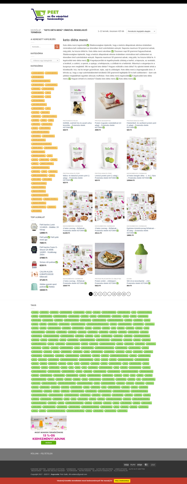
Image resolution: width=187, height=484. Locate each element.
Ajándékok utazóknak (38, 155)
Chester (145, 347)
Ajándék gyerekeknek (39, 139)
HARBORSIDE (121, 379)
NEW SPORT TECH (103, 339)
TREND (104, 363)
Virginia (64, 367)
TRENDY (35, 398)
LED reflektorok (54, 359)
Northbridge (55, 387)
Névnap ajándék (59, 375)
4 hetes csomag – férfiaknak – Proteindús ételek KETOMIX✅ (75, 229)
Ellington (136, 402)
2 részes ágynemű (38, 72)
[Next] (129, 294)
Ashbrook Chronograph (39, 402)
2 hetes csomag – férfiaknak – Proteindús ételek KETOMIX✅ (75, 282)
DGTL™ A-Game (95, 379)
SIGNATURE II (37, 335)
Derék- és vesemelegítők (51, 335)
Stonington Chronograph (114, 398)
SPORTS (105, 355)
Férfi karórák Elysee (105, 367)
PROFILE (35, 339)
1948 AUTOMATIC (38, 108)
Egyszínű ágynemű (100, 371)
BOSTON (106, 328)
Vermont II (107, 402)
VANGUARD (103, 331)
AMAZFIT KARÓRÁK (47, 163)
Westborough (44, 387)
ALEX (49, 155)
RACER (85, 343)
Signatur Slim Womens (49, 383)
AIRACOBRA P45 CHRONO (40, 132)
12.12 (48, 96)
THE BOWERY (138, 324)
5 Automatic (36, 88)
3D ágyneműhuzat (38, 84)
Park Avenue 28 (46, 398)
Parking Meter (53, 339)
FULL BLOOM (83, 398)
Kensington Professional (125, 359)
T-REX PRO (118, 335)
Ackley (43, 120)
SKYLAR (124, 367)
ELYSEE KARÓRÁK (148, 379)
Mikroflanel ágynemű (146, 371)
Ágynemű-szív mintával (39, 183)
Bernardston (140, 383)
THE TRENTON (126, 402)
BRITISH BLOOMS (104, 316)
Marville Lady (36, 320)
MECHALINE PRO (87, 347)
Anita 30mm (53, 171)
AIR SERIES (36, 135)
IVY (134, 312)
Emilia (97, 383)
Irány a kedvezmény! (122, 481)
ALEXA (35, 159)
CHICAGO (130, 328)
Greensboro (106, 395)
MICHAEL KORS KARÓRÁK (67, 383)
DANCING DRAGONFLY (115, 320)
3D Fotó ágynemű (38, 76)
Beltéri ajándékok (106, 406)
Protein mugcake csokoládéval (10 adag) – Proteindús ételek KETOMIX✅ (108, 125)
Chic (104, 387)
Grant (126, 375)
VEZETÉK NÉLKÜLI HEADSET (54, 471)
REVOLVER (50, 331)
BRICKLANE (77, 351)
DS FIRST (65, 387)
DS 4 (34, 359)
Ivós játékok (60, 355)
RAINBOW (59, 320)
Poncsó (113, 324)
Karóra (35, 410)
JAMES (140, 375)
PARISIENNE (57, 398)
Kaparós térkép (108, 375)
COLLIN (105, 359)
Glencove (62, 363)
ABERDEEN (36, 116)
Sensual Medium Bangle (84, 383)
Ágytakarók (52, 206)
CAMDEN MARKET (66, 347)
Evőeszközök (151, 343)
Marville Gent (52, 324)
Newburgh (125, 387)
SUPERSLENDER (66, 312)
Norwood (133, 406)
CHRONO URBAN (144, 355)
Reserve (137, 339)
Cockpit (88, 328)
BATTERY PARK (74, 406)
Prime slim (48, 351)
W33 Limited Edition (38, 331)
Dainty (86, 387)
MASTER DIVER (78, 328)
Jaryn (77, 347)
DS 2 (97, 359)
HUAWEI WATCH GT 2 (39, 343)
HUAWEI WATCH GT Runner (119, 355)
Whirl (116, 367)
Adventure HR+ (47, 124)
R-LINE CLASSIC (134, 347)
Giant (77, 367)
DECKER (59, 379)
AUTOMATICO (62, 406)
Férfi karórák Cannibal (72, 395)
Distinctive (48, 391)
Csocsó (83, 375)
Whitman (101, 398)
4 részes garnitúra (51, 84)
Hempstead (95, 363)
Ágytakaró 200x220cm (39, 202)
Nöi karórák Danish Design (139, 391)
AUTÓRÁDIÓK (72, 471)
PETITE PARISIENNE (109, 312)
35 (119, 294)
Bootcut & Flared (110, 410)
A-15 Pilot (35, 112)
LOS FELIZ (120, 351)
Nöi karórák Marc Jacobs (39, 395)
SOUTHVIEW (122, 410)
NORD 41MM (36, 406)
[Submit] (57, 46)
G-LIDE (43, 328)
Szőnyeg (35, 375)
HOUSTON (52, 402)
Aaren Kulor (45, 112)
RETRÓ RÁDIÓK (85, 471)
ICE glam (96, 312)
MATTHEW (80, 335)
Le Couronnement (135, 367)
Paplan (89, 410)
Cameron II (82, 331)
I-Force (51, 343)
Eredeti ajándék (79, 312)
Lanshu (120, 343)
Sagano (51, 379)
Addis (51, 120)
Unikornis (118, 375)
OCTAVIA (84, 316)
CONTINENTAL (73, 339)
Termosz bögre (49, 355)
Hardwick (76, 379)
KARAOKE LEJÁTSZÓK (56, 469)
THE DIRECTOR (76, 387)
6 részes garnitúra (48, 88)
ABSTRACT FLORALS (50, 116)
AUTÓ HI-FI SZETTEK (137, 469)
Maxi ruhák (88, 371)
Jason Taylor (60, 343)
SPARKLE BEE (86, 320)
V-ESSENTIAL (109, 351)
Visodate (147, 395)
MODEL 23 (65, 391)
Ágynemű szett (37, 199)
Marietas (88, 402)
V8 (138, 379)
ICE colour (144, 331)
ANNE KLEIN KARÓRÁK (39, 175)
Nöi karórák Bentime (104, 391)
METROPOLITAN (135, 363)
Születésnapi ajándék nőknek (56, 410)
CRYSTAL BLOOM (54, 371)
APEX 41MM (36, 179)
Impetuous (121, 383)
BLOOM (43, 324)
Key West (148, 375)
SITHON (113, 359)
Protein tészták (37, 355)
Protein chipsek (64, 324)
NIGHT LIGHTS (133, 331)
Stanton (134, 387)
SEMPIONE (148, 351)
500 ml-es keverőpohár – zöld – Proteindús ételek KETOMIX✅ (139, 282)
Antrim (52, 175)
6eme (48, 92)
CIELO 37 (127, 398)
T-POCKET (85, 363)
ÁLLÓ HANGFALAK (121, 471)
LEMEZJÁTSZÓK (121, 469)
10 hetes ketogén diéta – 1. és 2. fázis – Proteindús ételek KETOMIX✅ (141, 177)
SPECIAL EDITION (49, 406)
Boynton (35, 387)
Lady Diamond (143, 316)
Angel (44, 171)
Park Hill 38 (98, 402)
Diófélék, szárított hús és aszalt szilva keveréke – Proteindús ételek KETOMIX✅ (77, 125)
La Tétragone (93, 367)
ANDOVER (36, 171)
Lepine (147, 320)
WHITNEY (129, 395)
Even (133, 375)
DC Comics (43, 359)
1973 (48, 108)
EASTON (131, 379)
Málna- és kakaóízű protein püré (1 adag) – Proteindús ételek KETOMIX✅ (76, 178)
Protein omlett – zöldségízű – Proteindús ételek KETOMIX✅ (107, 282)
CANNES (128, 320)
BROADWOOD (66, 351)
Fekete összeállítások (86, 359)
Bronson (35, 363)
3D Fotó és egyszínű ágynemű (41, 80)
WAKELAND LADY (124, 312)
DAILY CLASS (147, 402)
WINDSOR (122, 331)
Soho (73, 398)
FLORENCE (138, 320)
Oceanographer (37, 391)
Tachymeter (94, 343)
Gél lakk (35, 328)
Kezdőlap (36, 30)
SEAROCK (54, 312)
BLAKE (45, 367)
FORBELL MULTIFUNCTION (74, 402)
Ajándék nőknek (37, 147)
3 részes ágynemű (51, 72)
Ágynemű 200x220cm (39, 191)
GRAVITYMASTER (68, 371)
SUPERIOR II (92, 331)
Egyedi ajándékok (72, 375)
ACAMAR (35, 120)
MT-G (116, 406)
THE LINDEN (140, 343)
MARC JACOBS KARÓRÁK (141, 398)
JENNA (35, 316)
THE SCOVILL (85, 395)
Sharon (57, 391)
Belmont (68, 379)
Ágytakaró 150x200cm (51, 199)
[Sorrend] (141, 31)
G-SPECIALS (143, 406)
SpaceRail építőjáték (125, 324)
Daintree (133, 355)
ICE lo (88, 312)
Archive (93, 316)
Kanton (63, 339)
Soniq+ (56, 351)
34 (114, 294)
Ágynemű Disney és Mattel (40, 195)
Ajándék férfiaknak (48, 135)
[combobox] (45, 60)
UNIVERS (89, 335)
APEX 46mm (36, 347)
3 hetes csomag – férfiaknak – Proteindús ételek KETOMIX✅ (107, 229)
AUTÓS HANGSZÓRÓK (86, 469)
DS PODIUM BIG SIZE (39, 379)
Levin (97, 335)
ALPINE (54, 159)
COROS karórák (116, 339)
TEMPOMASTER (121, 347)
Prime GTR (128, 339)
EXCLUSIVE (129, 343)
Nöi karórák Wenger (77, 391)
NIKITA (133, 316)
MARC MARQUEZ (114, 387)
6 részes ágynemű (38, 92)
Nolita (66, 398)
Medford (93, 398)
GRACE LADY (54, 367)
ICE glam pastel (74, 316)
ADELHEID (36, 124)
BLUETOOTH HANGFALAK (102, 471)
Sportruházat (149, 324)
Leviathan (146, 367)
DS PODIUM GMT (108, 379)
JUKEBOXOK (71, 469)
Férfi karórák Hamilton (56, 395)
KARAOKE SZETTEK (38, 469)
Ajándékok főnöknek (50, 147)
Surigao (35, 324)
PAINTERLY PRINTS (99, 320)
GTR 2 (129, 351)
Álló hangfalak (37, 210)
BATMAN (96, 355)
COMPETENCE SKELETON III (104, 347)
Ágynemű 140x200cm (39, 187)
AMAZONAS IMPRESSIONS (40, 167)
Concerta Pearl (48, 320)
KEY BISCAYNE (118, 395)
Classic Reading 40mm (39, 371)
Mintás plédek (98, 410)
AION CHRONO (45, 128)
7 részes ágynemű (38, 96)
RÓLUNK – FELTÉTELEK (42, 454)
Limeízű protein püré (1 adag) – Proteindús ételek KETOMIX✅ (107, 177)
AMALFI (35, 163)
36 (124, 294)
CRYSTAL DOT (37, 351)
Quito (70, 363)
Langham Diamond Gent (107, 343)
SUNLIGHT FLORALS (145, 312)
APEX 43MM (47, 179)
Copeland (54, 347)
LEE (71, 367)
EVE (84, 367)
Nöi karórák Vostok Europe (121, 391)
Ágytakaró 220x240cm (39, 206)
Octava (44, 339)
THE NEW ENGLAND (142, 359)
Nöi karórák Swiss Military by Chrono (98, 324)
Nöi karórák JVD (91, 391)
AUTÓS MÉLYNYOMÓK (104, 469)
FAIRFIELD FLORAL (60, 316)
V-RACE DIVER (107, 335)
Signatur (43, 363)
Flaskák (43, 410)
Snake (87, 351)
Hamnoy (139, 328)
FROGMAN (67, 328)
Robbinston (53, 363)
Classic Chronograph (73, 343)
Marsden (121, 328)
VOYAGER (72, 331)
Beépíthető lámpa (46, 375)
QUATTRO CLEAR (46, 316)
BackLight (124, 406)
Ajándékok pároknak (38, 151)
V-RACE (46, 347)
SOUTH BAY (138, 351)
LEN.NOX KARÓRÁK (108, 383)
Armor (85, 379)
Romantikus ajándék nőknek (75, 410)
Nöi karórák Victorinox (78, 324)
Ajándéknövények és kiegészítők (41, 143)
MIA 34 (61, 402)
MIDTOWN (128, 335)
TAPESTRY (44, 312)
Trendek (35, 312)
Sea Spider (146, 339)
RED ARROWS (86, 355)
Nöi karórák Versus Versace (69, 359)
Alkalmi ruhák (44, 159)
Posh (125, 363)
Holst (146, 328)
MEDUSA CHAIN (97, 351)
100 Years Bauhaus (38, 100)
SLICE (126, 316)
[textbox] (44, 60)
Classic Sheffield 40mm (87, 339)
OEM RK (113, 331)
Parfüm (79, 371)
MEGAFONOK (36, 471)
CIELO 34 (130, 383)
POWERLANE (62, 331)
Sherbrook (150, 383)
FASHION (138, 395)
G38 (114, 328)
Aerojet (35, 128)
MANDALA (36, 367)
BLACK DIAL (116, 316)
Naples (116, 402)
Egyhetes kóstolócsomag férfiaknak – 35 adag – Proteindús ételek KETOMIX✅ (141, 230)
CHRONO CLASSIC (67, 335)
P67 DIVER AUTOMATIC (141, 335)
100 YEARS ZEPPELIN (39, 104)
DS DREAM (143, 387)
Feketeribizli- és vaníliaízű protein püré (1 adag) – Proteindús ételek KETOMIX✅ (141, 125)
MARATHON (95, 387)
